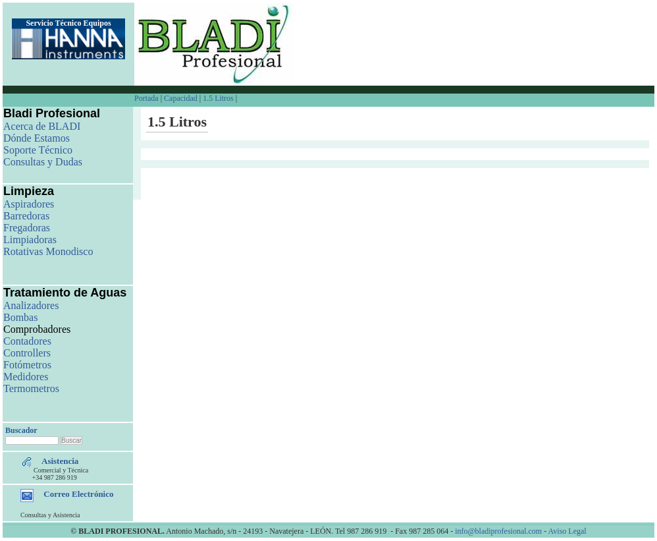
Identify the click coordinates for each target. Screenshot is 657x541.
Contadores (27, 341)
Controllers (27, 352)
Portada (147, 98)
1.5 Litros (218, 98)
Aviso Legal (567, 531)
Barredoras (26, 215)
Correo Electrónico (78, 494)
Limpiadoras (30, 239)
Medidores (25, 376)
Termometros (31, 388)
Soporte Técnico (37, 150)
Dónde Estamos (36, 138)
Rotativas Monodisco (48, 251)
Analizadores (31, 305)
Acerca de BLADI (41, 126)
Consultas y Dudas (42, 161)
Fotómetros (27, 364)
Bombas (20, 317)
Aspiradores (28, 204)
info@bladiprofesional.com (498, 531)
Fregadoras (26, 227)
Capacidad (180, 98)
